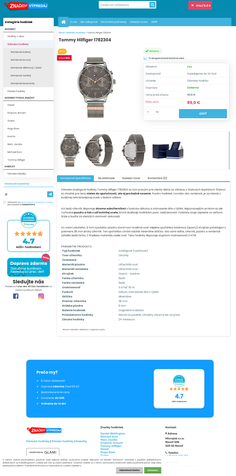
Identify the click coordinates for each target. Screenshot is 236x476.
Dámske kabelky (17, 173)
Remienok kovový (21, 59)
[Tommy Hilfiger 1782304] (97, 87)
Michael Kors (15, 152)
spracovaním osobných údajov (37, 202)
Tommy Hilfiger (16, 160)
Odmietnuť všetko (129, 470)
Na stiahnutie (106, 178)
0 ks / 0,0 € (203, 6)
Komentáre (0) (157, 178)
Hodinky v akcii (16, 36)
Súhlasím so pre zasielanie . (30, 203)
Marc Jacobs (15, 144)
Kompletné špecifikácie (75, 178)
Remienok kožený (21, 52)
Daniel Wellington (112, 433)
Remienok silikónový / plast (26, 67)
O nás (73, 22)
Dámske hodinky (18, 44)
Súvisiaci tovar (131, 178)
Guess (11, 120)
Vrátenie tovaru (139, 22)
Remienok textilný (21, 75)
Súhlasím (153, 470)
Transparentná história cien (164, 58)
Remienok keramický (23, 83)
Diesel (11, 105)
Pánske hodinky (16, 91)
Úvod (61, 32)
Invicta (11, 136)
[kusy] (150, 112)
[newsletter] (50, 194)
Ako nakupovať (88, 22)
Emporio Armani (17, 112)
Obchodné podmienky (114, 22)
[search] (152, 5)
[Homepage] (65, 22)
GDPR (154, 22)
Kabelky (81, 441)
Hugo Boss (13, 128)
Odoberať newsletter (17, 183)
